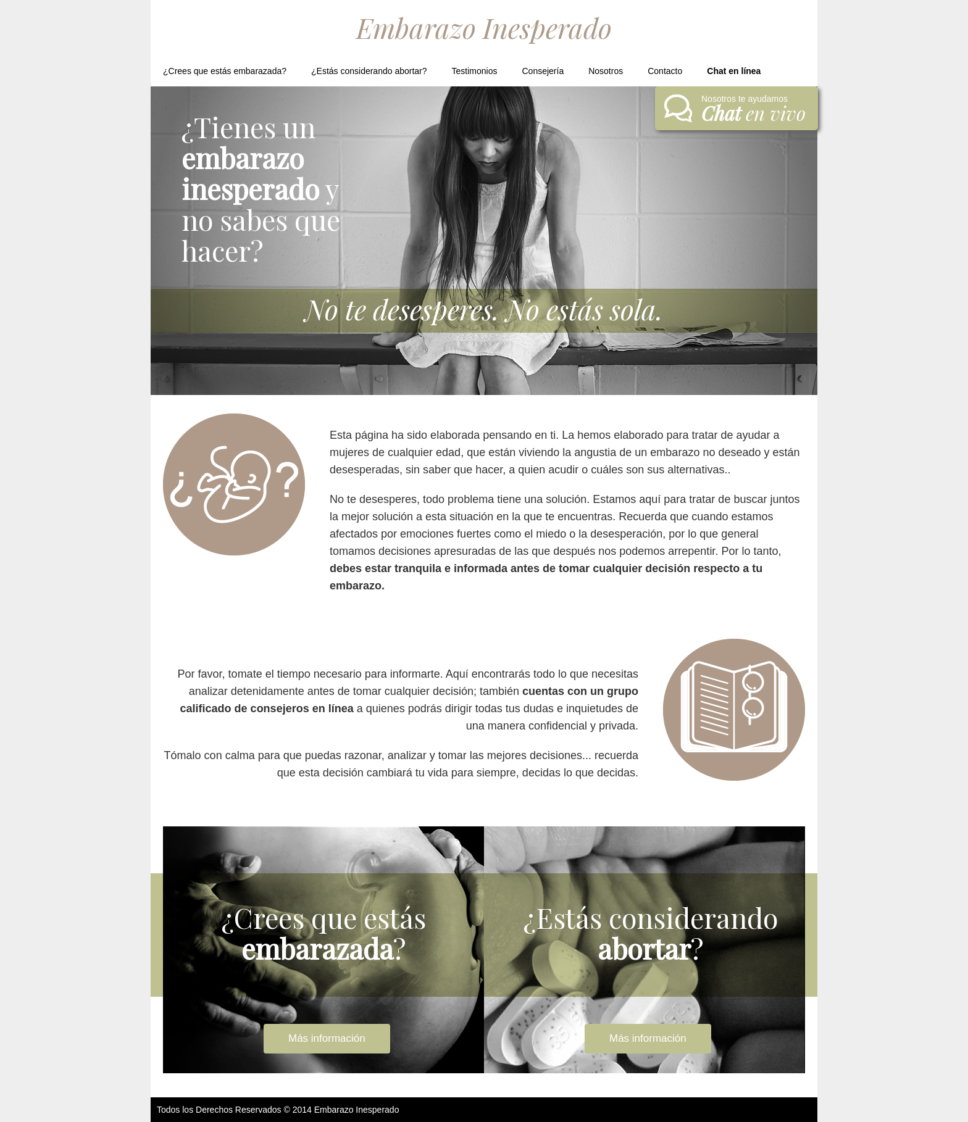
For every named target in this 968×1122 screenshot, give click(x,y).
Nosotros (605, 71)
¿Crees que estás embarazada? (224, 71)
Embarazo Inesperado (484, 27)
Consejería (543, 71)
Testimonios (475, 71)
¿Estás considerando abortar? (369, 71)
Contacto (665, 71)
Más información (326, 1038)
